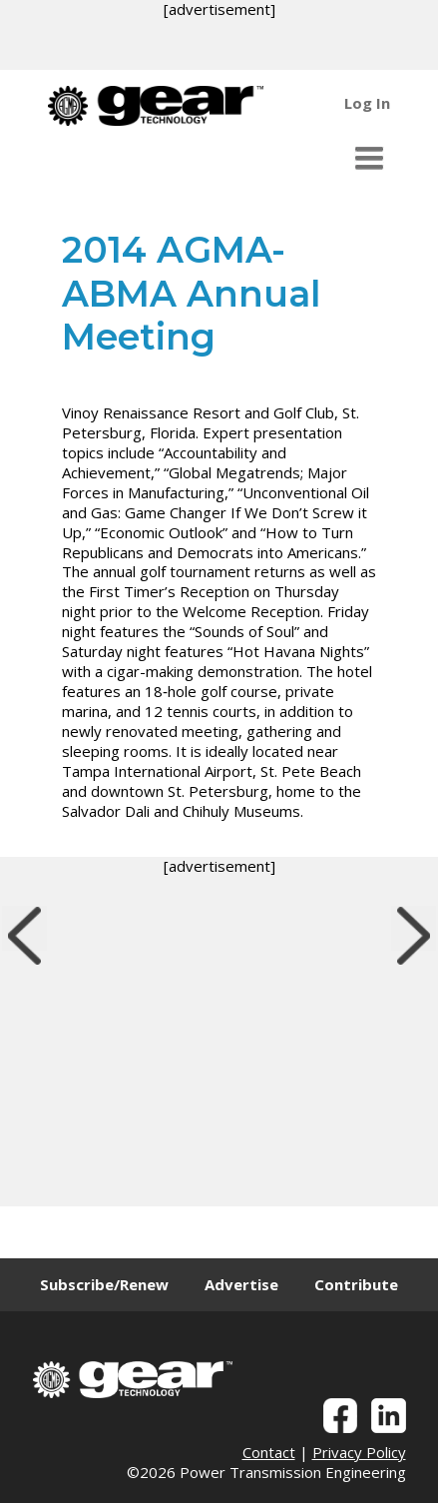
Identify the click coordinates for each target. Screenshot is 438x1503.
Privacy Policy (359, 1452)
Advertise (241, 1284)
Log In (367, 103)
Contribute (356, 1284)
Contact (268, 1452)
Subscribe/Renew (104, 1284)
